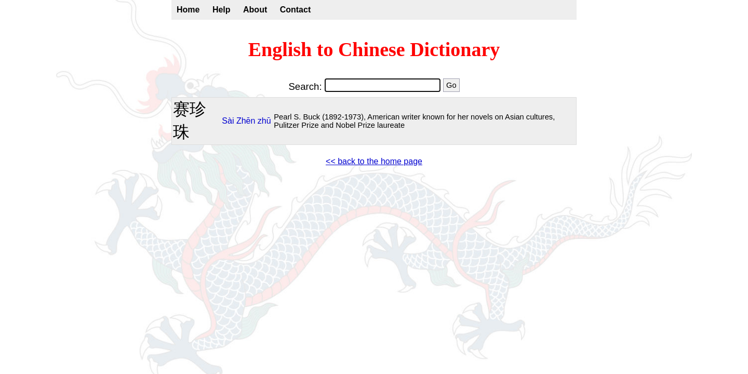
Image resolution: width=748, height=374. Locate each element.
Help (221, 9)
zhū (264, 120)
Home (188, 9)
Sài (228, 120)
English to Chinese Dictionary (374, 49)
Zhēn (245, 120)
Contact (295, 9)
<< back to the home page (374, 161)
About (255, 9)
